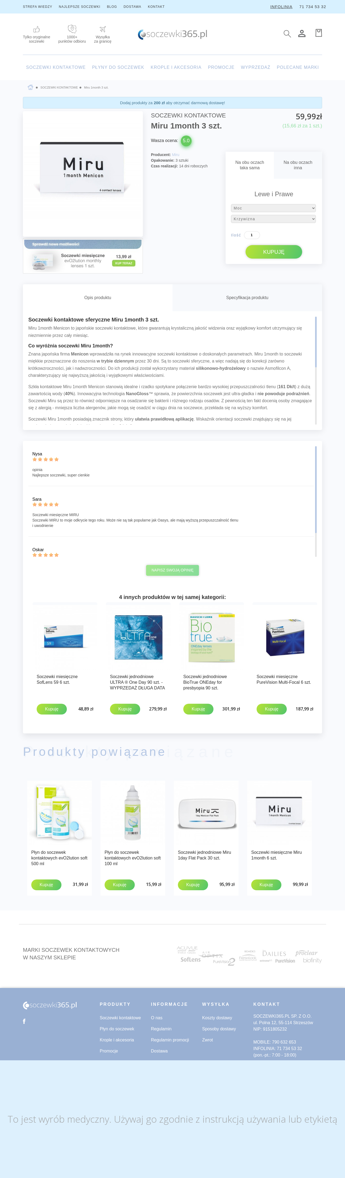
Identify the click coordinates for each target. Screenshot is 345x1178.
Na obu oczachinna (298, 165)
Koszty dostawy (217, 1015)
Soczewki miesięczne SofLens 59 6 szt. (57, 679)
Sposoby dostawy (219, 1026)
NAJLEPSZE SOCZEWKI (79, 7)
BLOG (112, 7)
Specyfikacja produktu (247, 297)
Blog (155, 1059)
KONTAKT (156, 7)
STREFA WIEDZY (37, 7)
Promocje (109, 1048)
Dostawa (159, 1048)
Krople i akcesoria (117, 1037)
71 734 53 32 (312, 6)
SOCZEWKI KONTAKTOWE (56, 67)
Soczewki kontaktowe (120, 1015)
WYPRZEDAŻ (255, 67)
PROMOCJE (221, 67)
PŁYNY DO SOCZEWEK (118, 67)
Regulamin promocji (170, 1037)
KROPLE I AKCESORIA (176, 67)
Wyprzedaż (110, 1059)
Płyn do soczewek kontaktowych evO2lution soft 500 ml (59, 857)
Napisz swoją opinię (172, 570)
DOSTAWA (132, 7)
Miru (175, 155)
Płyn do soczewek (117, 1026)
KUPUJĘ (274, 252)
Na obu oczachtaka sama (249, 165)
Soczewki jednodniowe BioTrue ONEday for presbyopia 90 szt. (205, 682)
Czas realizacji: (164, 166)
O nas (157, 1015)
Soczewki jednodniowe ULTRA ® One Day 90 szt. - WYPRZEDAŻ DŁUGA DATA (137, 682)
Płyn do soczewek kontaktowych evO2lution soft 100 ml (133, 857)
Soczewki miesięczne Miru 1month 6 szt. (276, 854)
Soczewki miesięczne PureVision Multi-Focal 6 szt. (284, 679)
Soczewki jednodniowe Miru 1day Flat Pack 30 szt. (204, 854)
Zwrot (207, 1037)
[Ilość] (252, 235)
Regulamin (161, 1026)
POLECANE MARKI (298, 67)
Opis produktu (97, 297)
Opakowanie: (162, 160)
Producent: (161, 155)
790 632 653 (284, 1039)
